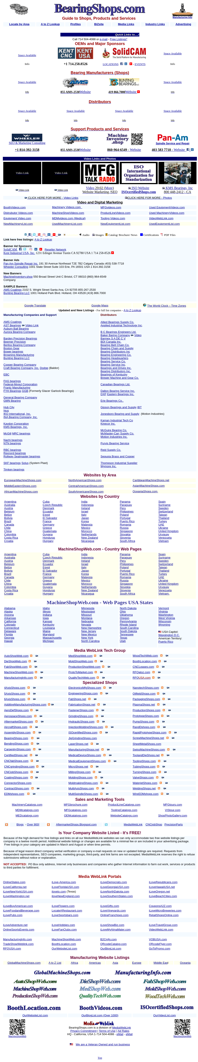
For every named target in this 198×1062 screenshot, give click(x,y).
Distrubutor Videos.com (18, 212)
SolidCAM (10, 249)
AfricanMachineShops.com (21, 491)
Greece (47, 527)
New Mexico (89, 634)
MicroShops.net (78, 766)
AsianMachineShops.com (149, 485)
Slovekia (125, 587)
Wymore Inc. (108, 466)
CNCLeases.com (143, 666)
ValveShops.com (143, 777)
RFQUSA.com (12, 948)
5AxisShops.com (14, 693)
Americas (95, 962)
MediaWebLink (121, 1027)
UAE (161, 524)
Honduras (49, 537)
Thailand (163, 518)
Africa (74, 962)
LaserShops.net (78, 743)
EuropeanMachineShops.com (22, 480)
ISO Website (140, 188)
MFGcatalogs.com (75, 810)
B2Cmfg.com (108, 939)
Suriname (164, 505)
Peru (123, 508)
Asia (115, 962)
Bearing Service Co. (113, 361)
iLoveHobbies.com (63, 925)
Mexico (85, 527)
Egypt (46, 514)
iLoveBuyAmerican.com (18, 906)
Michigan (48, 641)
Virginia (163, 611)
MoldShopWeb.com (80, 661)
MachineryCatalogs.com (27, 804)
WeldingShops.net (144, 788)
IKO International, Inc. (17, 413)
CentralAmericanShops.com (86, 486)
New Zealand (89, 537)
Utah (123, 641)
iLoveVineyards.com (113, 910)
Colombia (10, 534)
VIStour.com (172, 810)
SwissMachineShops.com (149, 749)
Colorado (10, 624)
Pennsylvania (128, 621)
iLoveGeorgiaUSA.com (114, 887)
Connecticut (11, 628)
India (84, 501)
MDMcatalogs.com (27, 810)
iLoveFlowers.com (63, 906)
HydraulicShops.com (81, 721)
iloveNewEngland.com (66, 896)
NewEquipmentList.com (115, 223)
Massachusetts (52, 637)
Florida (8, 634)
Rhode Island (128, 624)
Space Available (27, 55)
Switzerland (165, 511)
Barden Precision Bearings (20, 338)
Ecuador (48, 511)
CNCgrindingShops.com (19, 766)
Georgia (9, 637)
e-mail (103, 39)
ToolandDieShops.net (146, 755)
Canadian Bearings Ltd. (115, 384)
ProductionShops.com (146, 710)
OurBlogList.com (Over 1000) (99, 1015)
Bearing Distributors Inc (115, 351)
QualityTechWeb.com (81, 677)
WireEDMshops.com (145, 794)
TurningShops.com (144, 772)
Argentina (10, 501)
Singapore (126, 531)
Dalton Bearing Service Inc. (118, 391)
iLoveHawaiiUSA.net (162, 887)
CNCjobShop (153, 824)
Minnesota (87, 608)
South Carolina (129, 628)
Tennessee (126, 634)
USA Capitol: (170, 631)
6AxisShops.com (14, 699)
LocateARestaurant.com (67, 910)
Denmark (48, 508)
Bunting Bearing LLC (16, 293)
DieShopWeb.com (15, 661)
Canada (9, 524)
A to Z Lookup (43, 239)
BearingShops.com (16, 738)
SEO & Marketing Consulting (27, 143)
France (47, 521)
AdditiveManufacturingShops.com (25, 704)
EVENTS (140, 64)
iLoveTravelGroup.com (163, 925)
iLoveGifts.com (109, 906)
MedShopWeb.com (80, 655)
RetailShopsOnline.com (164, 915)
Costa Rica (11, 537)
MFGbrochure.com (75, 804)
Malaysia (86, 524)
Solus (25, 463)
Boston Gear (11, 348)
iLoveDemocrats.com (113, 882)
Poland (124, 514)
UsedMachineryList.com (67, 223)
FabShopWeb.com (15, 666)
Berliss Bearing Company (19, 345)
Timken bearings (13, 469)
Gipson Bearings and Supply (119, 407)
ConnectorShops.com (17, 783)
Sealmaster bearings (27, 456)
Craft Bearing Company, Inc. (21, 368)
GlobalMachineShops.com (24, 962)
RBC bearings (12, 449)
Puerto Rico (127, 521)
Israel (84, 511)
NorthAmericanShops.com (85, 480)
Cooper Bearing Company (19, 364)
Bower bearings (13, 351)
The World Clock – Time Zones (166, 305)
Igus (6, 410)
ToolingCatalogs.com (124, 810)
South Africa (127, 541)
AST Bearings (12, 325)
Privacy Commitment (83, 1031)
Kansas (47, 621)
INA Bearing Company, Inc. (20, 417)
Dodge (44, 368)
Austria (8, 508)
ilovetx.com (59, 891)
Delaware (10, 631)
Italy (84, 514)
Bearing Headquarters (114, 358)
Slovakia (125, 534)
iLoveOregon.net (159, 891)
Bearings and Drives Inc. (116, 368)
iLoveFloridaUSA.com (65, 887)
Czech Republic (53, 505)
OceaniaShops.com (145, 491)
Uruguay (163, 534)
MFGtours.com (172, 804)
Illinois (47, 611)
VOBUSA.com (158, 939)
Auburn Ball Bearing (16, 328)
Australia (9, 505)
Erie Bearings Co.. (112, 400)
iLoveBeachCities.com (163, 896)
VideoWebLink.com (161, 218)
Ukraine (163, 527)
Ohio (123, 611)
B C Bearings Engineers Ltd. (118, 332)
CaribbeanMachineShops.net (151, 480)
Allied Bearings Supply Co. (117, 322)
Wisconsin (164, 621)
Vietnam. (163, 593)
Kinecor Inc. (108, 423)
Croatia (8, 541)
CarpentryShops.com (17, 749)
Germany (48, 524)
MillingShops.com (79, 772)
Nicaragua (87, 541)
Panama (125, 501)
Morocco (86, 531)
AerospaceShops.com (18, 716)
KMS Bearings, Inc (179, 188)
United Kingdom (168, 531)
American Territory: (170, 638)
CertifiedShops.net (15, 755)
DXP (103, 394)
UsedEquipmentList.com (164, 223)
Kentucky (48, 624)
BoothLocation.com (145, 661)
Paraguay (126, 505)
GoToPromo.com (159, 948)
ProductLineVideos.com (115, 212)
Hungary (48, 541)
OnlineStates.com (14, 882)
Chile (7, 527)
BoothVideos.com (14, 207)
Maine (46, 631)
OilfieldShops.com (144, 693)
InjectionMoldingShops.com (85, 727)
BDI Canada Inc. (111, 341)
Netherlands (89, 534)
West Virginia (166, 618)
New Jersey (88, 631)
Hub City (8, 407)
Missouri (86, 614)
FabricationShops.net (81, 704)
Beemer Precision (14, 341)
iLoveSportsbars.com (65, 915)
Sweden (163, 508)
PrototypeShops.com (146, 716)
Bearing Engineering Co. (116, 354)
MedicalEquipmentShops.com (87, 761)
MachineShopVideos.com (68, 212)
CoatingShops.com (16, 777)
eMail (119, 1034)
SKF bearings (12, 463)
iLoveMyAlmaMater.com (115, 929)
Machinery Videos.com (66, 207)
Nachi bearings (12, 440)
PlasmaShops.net (144, 704)
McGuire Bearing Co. (114, 430)
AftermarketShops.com (18, 721)
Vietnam (163, 541)
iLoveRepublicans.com (163, 882)
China (8, 531)
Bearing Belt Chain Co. (115, 345)
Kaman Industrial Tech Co (117, 420)
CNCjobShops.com (16, 772)
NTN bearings (12, 443)
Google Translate (35, 305)
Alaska (8, 611)
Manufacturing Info (182, 17)
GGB (25, 391)
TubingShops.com (144, 766)
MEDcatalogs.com (27, 815)
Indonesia (87, 505)
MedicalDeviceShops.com (84, 755)
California (10, 621)
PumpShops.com (143, 721)
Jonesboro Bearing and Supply (120, 413)
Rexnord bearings (14, 453)
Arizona (9, 614)
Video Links (71, 197)
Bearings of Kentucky (114, 374)
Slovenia (125, 537)
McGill (7, 433)
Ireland (85, 508)
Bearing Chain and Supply (117, 348)
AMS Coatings (12, 289)
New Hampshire (91, 628)
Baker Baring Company (115, 335)
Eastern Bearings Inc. (120, 394)
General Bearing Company (20, 397)
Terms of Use (107, 1031)
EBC (6, 374)
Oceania (185, 962)
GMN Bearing (12, 400)
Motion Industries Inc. (114, 436)
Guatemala (50, 531)
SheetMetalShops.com (147, 743)
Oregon (124, 618)
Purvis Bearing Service (115, 443)
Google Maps (99, 305)
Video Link (31, 325)
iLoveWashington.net (16, 896)
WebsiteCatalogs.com (124, 815)
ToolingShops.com (144, 761)
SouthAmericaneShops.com (86, 491)
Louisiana (49, 628)
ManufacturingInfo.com (18, 677)
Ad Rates (123, 1031)
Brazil (7, 521)
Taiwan (162, 514)
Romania (125, 524)
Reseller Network (55, 249)
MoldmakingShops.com (83, 783)
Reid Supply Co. (111, 449)
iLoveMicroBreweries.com (165, 910)
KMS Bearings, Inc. (15, 427)
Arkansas (10, 618)
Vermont (163, 608)
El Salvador (50, 518)
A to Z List (55, 962)
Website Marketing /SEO (99, 192)
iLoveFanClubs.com (64, 929)
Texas (123, 637)
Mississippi (88, 611)
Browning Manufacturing (18, 354)
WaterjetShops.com (145, 783)
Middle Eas (160, 962)
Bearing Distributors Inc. (116, 371)
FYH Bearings (12, 391)
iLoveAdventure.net (15, 925)
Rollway (8, 456)
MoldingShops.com (80, 777)
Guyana (48, 534)
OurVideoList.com (164, 1015)
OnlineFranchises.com (114, 915)
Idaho (46, 608)
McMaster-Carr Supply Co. (117, 433)
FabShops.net (77, 699)
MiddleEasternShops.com (20, 486)
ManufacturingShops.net (83, 749)
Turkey (162, 521)
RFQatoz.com (141, 672)
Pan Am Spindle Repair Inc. (20, 263)
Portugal (125, 518)
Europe (136, 962)
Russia (124, 527)
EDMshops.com (14, 794)
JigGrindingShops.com (82, 738)
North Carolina (90, 641)
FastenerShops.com (81, 710)
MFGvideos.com (111, 207)
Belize (8, 514)
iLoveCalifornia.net (15, 887)
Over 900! (33, 824)
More (109, 188)
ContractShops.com (16, 788)
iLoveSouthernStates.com (116, 896)
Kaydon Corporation (16, 423)
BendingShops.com (16, 743)
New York (87, 637)
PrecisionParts (173, 824)
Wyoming (164, 624)
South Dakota (128, 631)
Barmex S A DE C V (113, 338)
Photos (167, 197)
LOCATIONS (110, 64)
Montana (86, 618)
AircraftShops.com (15, 727)
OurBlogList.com (110, 948)
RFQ (141, 677)
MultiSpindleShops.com (83, 794)
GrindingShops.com (80, 716)
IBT (139, 407)
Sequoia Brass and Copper (118, 456)
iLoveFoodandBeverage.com (21, 910)
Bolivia (8, 518)
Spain (162, 501)
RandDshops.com (144, 727)
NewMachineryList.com (18, 223)
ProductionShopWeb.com (84, 666)
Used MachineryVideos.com (166, 212)
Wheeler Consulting (15, 266)
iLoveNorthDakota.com (114, 891)
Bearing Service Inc (113, 364)
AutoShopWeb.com (16, 655)
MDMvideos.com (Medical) (69, 218)
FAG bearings (12, 381)
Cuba (46, 501)
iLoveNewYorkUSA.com (18, 891)
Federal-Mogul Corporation (20, 384)
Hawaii (8, 641)
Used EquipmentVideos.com (167, 207)
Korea (85, 521)
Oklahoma (126, 614)
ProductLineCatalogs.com (124, 804)
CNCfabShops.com (16, 761)
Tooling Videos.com (113, 218)
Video (90, 188)
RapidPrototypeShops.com (149, 732)
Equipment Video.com (17, 218)
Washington (165, 614)
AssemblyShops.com (17, 732)
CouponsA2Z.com (160, 906)
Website (85, 92)
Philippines (126, 511)
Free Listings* (118, 39)
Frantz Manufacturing (16, 387)
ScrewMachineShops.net (148, 738)
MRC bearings (21, 433)
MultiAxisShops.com (81, 788)
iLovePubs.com (12, 915)
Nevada (86, 624)
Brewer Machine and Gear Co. (120, 377)
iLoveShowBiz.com (112, 925)
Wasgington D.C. (169, 635)
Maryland (48, 634)
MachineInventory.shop (17, 276)
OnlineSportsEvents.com (18, 929)
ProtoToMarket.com (80, 672)
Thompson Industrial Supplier (119, 463)
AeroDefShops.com (16, 710)
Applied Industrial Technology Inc (121, 325)
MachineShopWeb (17, 1036)
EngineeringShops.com (83, 693)
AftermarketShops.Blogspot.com (76, 824)
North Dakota (128, 608)
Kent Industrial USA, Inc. (19, 253)
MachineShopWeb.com (18, 672)
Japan (85, 518)
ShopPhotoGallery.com (172, 815)
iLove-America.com (64, 882)
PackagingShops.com (146, 699)
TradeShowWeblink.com (18, 944)
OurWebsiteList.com (64, 948)
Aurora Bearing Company (19, 332)
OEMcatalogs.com (75, 815)
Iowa (46, 618)
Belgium (9, 511)
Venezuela (165, 537)
